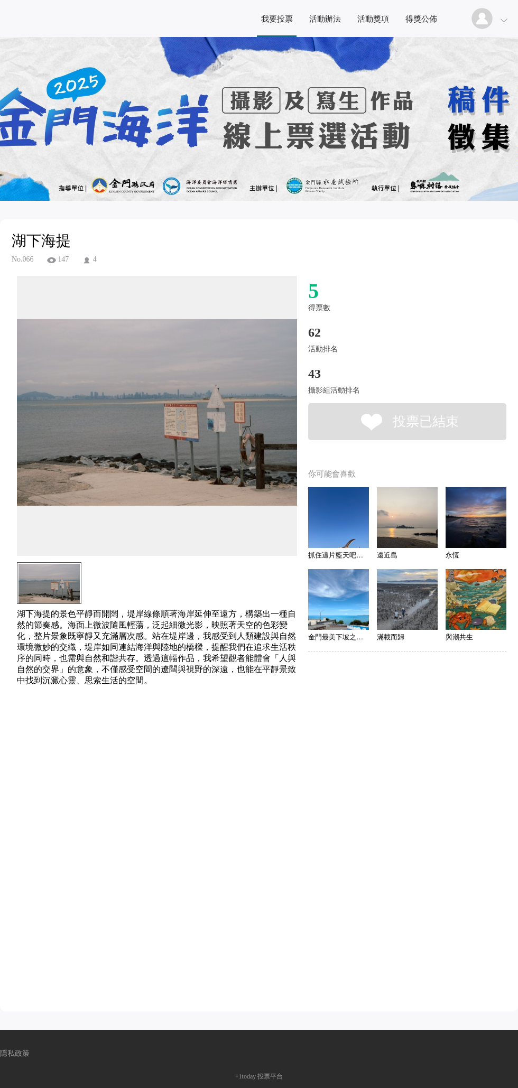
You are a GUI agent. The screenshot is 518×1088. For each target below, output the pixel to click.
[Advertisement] (140, 734)
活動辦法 (325, 19)
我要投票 (277, 19)
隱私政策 (15, 1053)
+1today (245, 1076)
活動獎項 (373, 19)
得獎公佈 (421, 19)
